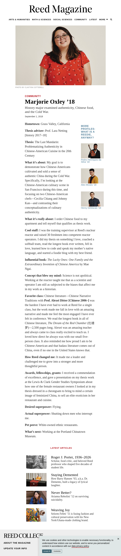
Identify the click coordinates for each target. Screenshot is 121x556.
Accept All (47, 551)
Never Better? (61, 493)
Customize (57, 551)
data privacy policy (80, 546)
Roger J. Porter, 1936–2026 (71, 457)
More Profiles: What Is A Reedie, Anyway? (88, 132)
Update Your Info (15, 548)
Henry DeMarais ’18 (92, 200)
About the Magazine (17, 543)
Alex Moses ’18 (92, 177)
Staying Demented (64, 475)
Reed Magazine (60, 10)
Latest (93, 20)
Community (80, 20)
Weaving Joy (60, 510)
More (103, 20)
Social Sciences (62, 20)
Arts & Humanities (19, 20)
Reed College (23, 536)
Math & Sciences (41, 20)
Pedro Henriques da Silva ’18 (92, 153)
